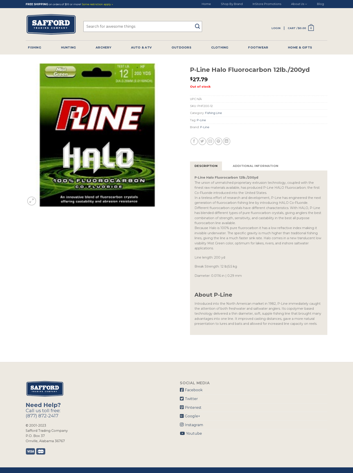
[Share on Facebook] (194, 141)
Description (206, 166)
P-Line (201, 120)
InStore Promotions (267, 4)
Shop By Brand (232, 4)
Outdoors (181, 47)
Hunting (68, 47)
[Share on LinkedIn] (226, 141)
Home (206, 4)
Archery (103, 47)
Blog (320, 4)
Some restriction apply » (97, 4)
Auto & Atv (141, 47)
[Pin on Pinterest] (218, 141)
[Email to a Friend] (210, 141)
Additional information (255, 166)
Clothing (220, 47)
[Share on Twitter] (202, 141)
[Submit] (199, 24)
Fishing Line (213, 113)
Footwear (258, 47)
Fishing (34, 47)
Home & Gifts (300, 47)
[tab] (206, 166)
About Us (299, 4)
